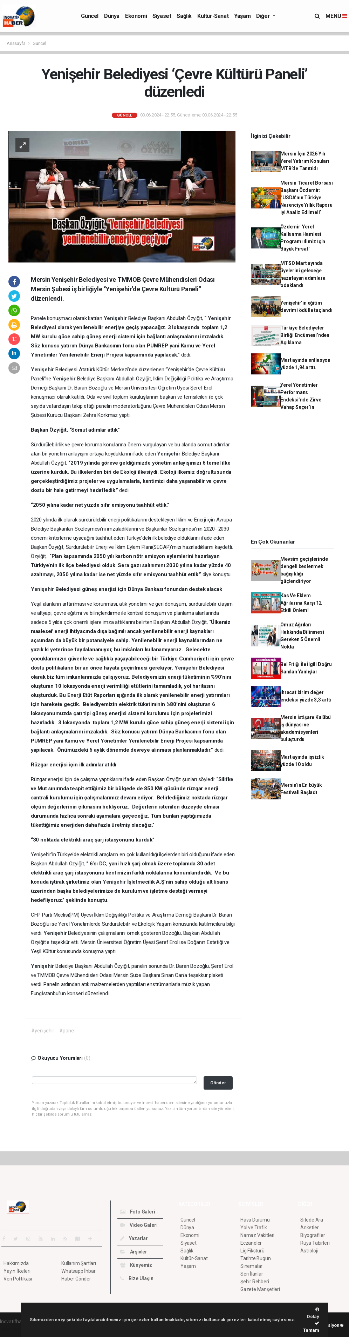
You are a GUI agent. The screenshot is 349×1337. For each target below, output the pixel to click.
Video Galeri (138, 1225)
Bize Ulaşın (136, 1278)
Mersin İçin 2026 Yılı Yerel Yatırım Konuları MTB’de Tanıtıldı (304, 161)
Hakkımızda (16, 1263)
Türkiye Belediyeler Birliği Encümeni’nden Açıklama (304, 335)
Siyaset (161, 16)
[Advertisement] (296, 477)
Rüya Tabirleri (314, 1243)
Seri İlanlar (251, 1274)
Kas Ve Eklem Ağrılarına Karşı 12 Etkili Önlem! (300, 603)
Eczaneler (251, 1243)
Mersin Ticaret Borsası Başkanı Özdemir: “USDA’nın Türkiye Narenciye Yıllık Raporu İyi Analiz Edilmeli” (306, 197)
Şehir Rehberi (254, 1281)
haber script (13, 1329)
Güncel (89, 16)
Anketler (309, 1227)
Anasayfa (16, 43)
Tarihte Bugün (255, 1258)
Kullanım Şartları (78, 1263)
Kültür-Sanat (212, 16)
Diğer (263, 16)
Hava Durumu (255, 1220)
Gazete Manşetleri (260, 1289)
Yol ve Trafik (253, 1227)
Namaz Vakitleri (257, 1235)
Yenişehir (116, 318)
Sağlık (184, 16)
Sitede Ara (311, 1220)
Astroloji (309, 1250)
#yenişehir (42, 1030)
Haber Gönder (76, 1279)
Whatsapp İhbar (78, 1271)
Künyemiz (136, 1265)
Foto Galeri (137, 1212)
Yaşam (242, 16)
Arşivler (133, 1252)
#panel (67, 1030)
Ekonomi (136, 16)
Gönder (218, 1082)
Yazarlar (134, 1238)
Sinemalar (251, 1266)
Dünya (111, 16)
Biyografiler (312, 1235)
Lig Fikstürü (252, 1250)
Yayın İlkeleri (17, 1271)
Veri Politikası (18, 1279)
